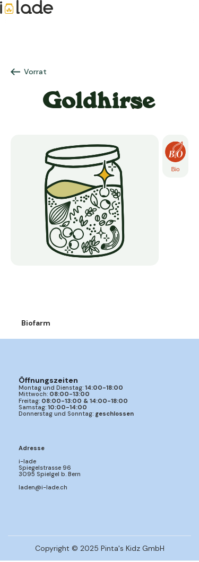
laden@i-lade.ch (43, 487)
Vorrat (35, 71)
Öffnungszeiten (48, 380)
